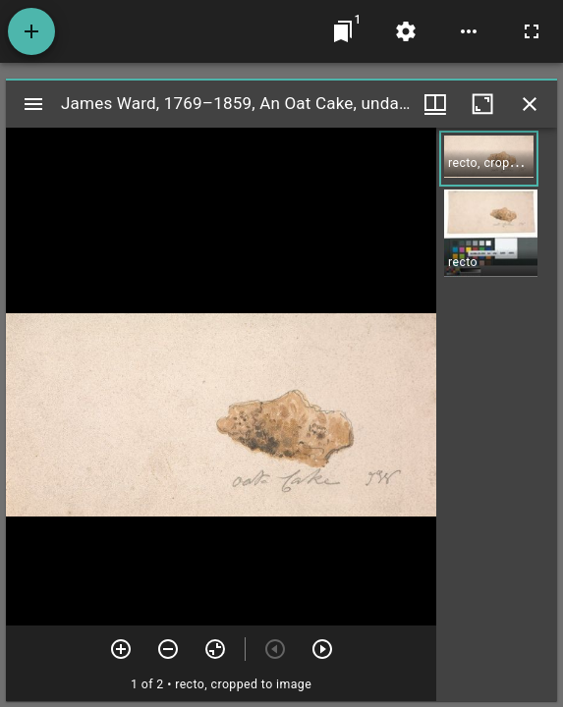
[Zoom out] (168, 649)
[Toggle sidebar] (33, 104)
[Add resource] (31, 31)
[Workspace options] (468, 31)
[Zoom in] (120, 649)
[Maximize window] (482, 104)
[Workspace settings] (405, 31)
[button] (489, 159)
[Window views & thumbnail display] (435, 104)
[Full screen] (531, 31)
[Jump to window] (342, 31)
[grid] (496, 414)
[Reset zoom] (215, 649)
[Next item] (322, 649)
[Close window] (529, 104)
